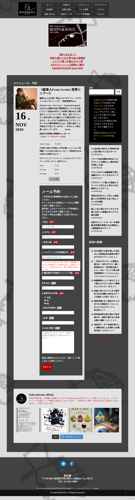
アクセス (100, 9)
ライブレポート (100, 4)
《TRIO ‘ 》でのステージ (51, 137)
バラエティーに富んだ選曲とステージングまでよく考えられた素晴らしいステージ (104, 185)
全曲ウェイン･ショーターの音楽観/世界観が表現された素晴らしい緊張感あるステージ (105, 225)
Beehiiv (97, 310)
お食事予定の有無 (49, 293)
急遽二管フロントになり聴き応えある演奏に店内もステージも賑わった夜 (106, 293)
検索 (91, 87)
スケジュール (83, 4)
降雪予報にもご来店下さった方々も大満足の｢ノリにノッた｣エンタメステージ (106, 304)
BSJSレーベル (66, 14)
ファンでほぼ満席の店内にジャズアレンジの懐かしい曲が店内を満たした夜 (104, 161)
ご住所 (45, 318)
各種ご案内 (66, 9)
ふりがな (46, 232)
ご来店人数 (47, 242)
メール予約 (54, 179)
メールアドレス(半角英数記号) (55, 252)
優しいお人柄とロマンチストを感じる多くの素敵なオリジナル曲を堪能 (104, 211)
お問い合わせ (49, 14)
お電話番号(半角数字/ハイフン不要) (57, 273)
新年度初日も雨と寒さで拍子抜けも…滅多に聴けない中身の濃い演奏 (106, 317)
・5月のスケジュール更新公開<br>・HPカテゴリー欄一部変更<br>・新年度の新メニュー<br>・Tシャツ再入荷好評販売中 (106, 267)
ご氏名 (45, 222)
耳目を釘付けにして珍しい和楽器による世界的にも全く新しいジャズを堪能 (104, 198)
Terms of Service (88, 492)
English (100, 14)
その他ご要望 (47, 328)
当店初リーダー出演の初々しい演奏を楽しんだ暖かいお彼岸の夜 (106, 327)
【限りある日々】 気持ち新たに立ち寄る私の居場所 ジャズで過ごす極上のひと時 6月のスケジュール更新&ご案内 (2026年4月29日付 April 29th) (67, 61)
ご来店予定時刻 (48, 308)
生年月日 (46, 283)
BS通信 (49, 9)
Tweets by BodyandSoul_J (105, 339)
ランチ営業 (83, 9)
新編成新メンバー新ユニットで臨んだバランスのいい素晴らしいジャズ (106, 283)
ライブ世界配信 (83, 14)
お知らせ (66, 4)
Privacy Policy (75, 492)
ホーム (49, 4)
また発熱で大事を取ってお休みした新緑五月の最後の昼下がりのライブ (106, 253)
